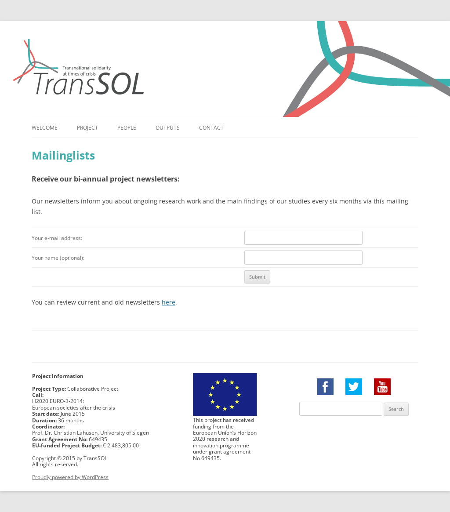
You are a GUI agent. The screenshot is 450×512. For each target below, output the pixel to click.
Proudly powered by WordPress (70, 477)
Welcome (45, 127)
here (168, 302)
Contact (211, 127)
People (126, 127)
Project (87, 127)
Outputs (168, 127)
